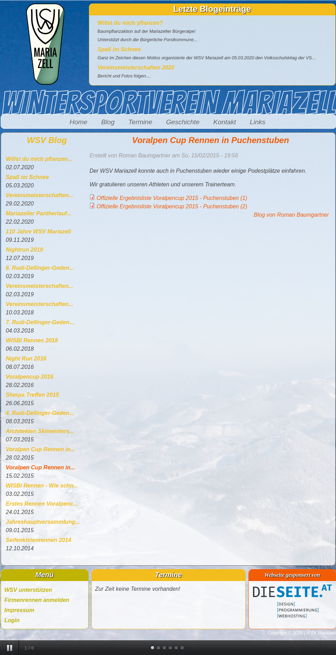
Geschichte (183, 122)
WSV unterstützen (28, 590)
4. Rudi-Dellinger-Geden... (40, 413)
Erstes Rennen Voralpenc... (42, 504)
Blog (107, 122)
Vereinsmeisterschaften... (39, 195)
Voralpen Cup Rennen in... (40, 449)
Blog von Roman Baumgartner (291, 215)
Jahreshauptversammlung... (43, 522)
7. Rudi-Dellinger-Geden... (40, 322)
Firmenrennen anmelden (37, 600)
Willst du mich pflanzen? (130, 23)
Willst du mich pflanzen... (39, 159)
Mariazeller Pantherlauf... (39, 213)
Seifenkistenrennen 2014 (39, 540)
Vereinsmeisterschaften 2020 (136, 67)
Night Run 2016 (26, 359)
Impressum (19, 610)
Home (78, 122)
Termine (140, 122)
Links (258, 122)
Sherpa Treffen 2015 (32, 395)
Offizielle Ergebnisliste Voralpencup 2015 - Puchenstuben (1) (172, 198)
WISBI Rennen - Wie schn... (42, 486)
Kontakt (224, 122)
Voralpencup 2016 (29, 377)
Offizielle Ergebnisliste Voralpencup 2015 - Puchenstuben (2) (172, 206)
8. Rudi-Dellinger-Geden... (40, 268)
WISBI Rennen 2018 (32, 340)
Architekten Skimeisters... (40, 431)
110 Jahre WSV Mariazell (38, 232)
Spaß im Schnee (119, 49)
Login (12, 620)
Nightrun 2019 (24, 250)
